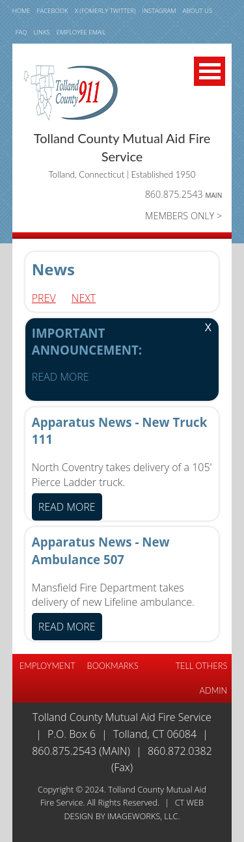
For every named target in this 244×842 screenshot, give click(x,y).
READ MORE (60, 377)
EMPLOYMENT (47, 665)
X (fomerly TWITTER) (105, 11)
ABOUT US (198, 11)
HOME (21, 11)
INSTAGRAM (159, 11)
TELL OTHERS (202, 665)
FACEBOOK (52, 11)
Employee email (81, 32)
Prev (44, 298)
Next (84, 298)
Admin (214, 690)
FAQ (21, 32)
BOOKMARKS (113, 665)
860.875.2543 (184, 194)
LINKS (42, 32)
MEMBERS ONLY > (183, 216)
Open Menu (209, 71)
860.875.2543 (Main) (81, 751)
